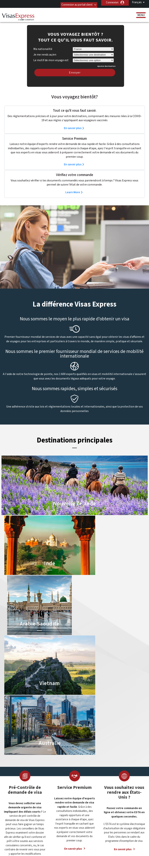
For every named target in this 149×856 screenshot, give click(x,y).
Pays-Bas (55, 815)
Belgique (55, 786)
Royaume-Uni (50, 820)
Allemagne (48, 782)
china (45, 794)
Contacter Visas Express (116, 778)
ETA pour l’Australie (72, 783)
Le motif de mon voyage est (51, 54)
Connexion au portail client (73, 2)
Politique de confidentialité (79, 836)
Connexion (112, 2)
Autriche (47, 786)
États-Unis (56, 798)
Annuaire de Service (54, 841)
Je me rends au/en (44, 49)
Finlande (47, 803)
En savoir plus (73, 122)
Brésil (45, 790)
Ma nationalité (42, 43)
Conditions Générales (114, 836)
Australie (55, 782)
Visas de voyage (20, 778)
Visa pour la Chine (71, 774)
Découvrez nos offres (32, 836)
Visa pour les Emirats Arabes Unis (80, 791)
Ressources (18, 787)
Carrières (77, 841)
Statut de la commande (24, 795)
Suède (45, 824)
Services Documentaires (25, 783)
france (54, 803)
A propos (16, 774)
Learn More (72, 187)
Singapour (56, 820)
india (44, 811)
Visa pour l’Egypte (71, 795)
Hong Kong (48, 807)
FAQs (54, 836)
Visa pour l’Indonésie (73, 787)
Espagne (47, 798)
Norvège (47, 815)
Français (137, 2)
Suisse (54, 824)
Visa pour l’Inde (70, 778)
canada (54, 790)
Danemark (56, 794)
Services (16, 791)
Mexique (55, 811)
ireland (54, 807)
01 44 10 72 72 (109, 774)
